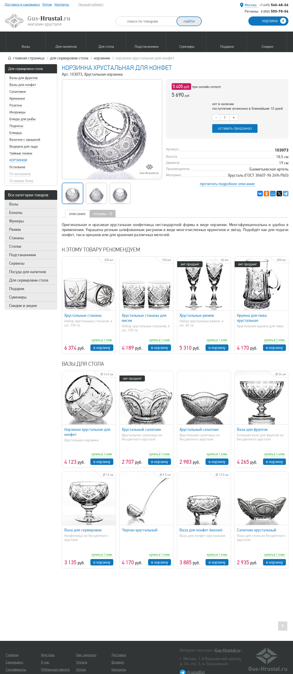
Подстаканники (22, 254)
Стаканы (16, 237)
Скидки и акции (23, 305)
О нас (45, 662)
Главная (12, 655)
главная (28, 58)
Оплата (81, 662)
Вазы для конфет (22, 85)
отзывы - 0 (102, 213)
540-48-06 (273, 5)
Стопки (15, 246)
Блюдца (15, 133)
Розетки (15, 105)
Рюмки (15, 229)
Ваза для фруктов (252, 429)
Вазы (13, 204)
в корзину (101, 347)
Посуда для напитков (27, 271)
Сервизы (16, 263)
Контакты (61, 4)
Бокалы (15, 212)
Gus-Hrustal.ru (227, 650)
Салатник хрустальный (256, 530)
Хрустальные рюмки (196, 315)
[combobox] (150, 21)
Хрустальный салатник (141, 429)
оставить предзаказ (235, 128)
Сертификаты (16, 669)
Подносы (16, 126)
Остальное (17, 167)
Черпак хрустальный (139, 530)
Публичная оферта (55, 669)
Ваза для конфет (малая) (200, 530)
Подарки (16, 288)
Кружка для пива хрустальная (252, 318)
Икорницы (17, 112)
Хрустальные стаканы (83, 315)
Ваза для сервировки (83, 530)
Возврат (117, 662)
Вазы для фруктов (23, 78)
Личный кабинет (90, 4)
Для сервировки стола (25, 69)
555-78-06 (274, 11)
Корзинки (18, 160)
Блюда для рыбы (22, 119)
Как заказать (86, 655)
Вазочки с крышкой (24, 139)
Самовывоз (14, 662)
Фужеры (16, 221)
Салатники (17, 91)
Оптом (47, 4)
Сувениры (18, 297)
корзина (274, 21)
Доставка (118, 655)
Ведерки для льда (23, 146)
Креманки (17, 98)
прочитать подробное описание (227, 183)
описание (77, 213)
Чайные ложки (20, 153)
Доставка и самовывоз (22, 4)
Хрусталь (47, 655)
